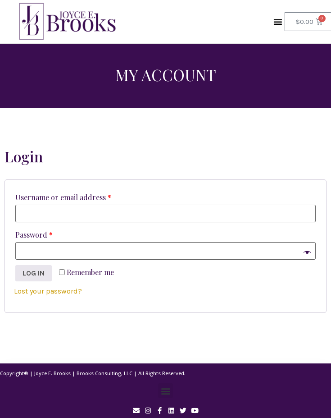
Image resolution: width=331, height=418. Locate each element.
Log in (34, 273)
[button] (278, 21)
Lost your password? (48, 291)
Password (34, 234)
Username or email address (63, 197)
